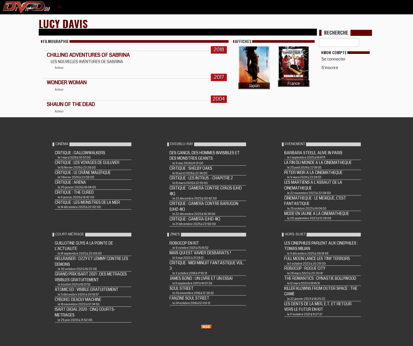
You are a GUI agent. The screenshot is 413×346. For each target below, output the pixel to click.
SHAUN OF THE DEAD (71, 104)
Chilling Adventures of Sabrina (88, 55)
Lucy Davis (63, 23)
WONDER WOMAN (67, 82)
